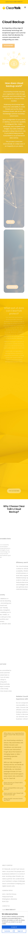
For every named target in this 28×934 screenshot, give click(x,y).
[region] (14, 923)
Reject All (20, 931)
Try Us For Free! (8, 45)
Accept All (14, 927)
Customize (7, 931)
